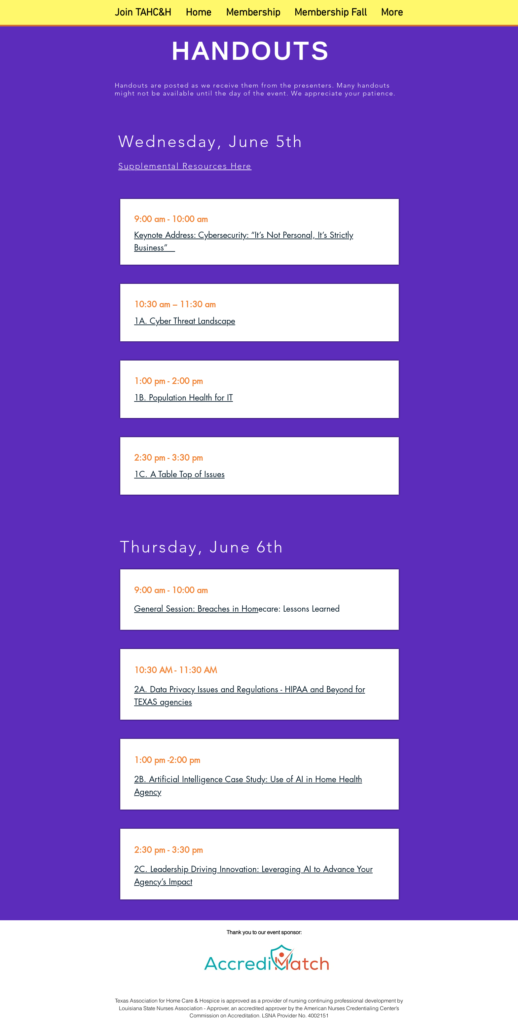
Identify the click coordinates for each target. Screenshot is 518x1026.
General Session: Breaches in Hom (196, 608)
